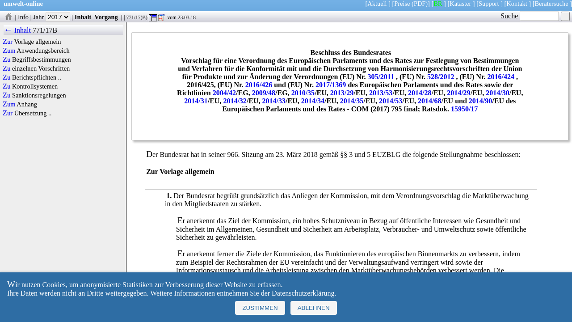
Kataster (460, 3)
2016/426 (258, 85)
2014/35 (351, 101)
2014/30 (497, 93)
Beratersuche (551, 3)
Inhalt (83, 17)
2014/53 (390, 101)
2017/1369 (330, 85)
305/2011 (380, 76)
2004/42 (224, 93)
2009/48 (263, 93)
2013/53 (380, 93)
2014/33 (274, 101)
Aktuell (377, 3)
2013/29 (341, 93)
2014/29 (458, 93)
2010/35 (303, 93)
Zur (8, 41)
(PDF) (420, 3)
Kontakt (516, 3)
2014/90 (480, 101)
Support (489, 3)
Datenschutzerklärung (303, 293)
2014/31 (195, 101)
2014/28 (419, 93)
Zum (9, 50)
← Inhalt (17, 30)
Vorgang (106, 17)
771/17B (45, 30)
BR (437, 3)
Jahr (51, 17)
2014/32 (234, 101)
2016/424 (501, 76)
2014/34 (312, 101)
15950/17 (464, 109)
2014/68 (429, 101)
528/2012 (440, 76)
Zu (7, 59)
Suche (529, 16)
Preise (402, 3)
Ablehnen (314, 308)
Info (23, 17)
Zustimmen (260, 308)
